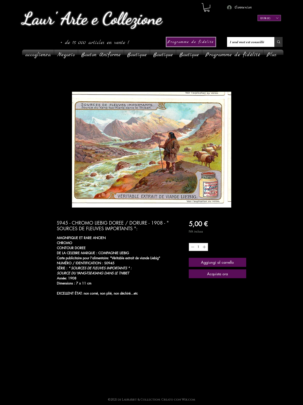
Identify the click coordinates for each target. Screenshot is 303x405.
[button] (269, 18)
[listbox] (269, 18)
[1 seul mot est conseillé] (248, 42)
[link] (207, 7)
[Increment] (204, 247)
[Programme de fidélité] (191, 42)
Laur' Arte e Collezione (92, 18)
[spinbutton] (198, 247)
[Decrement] (192, 247)
